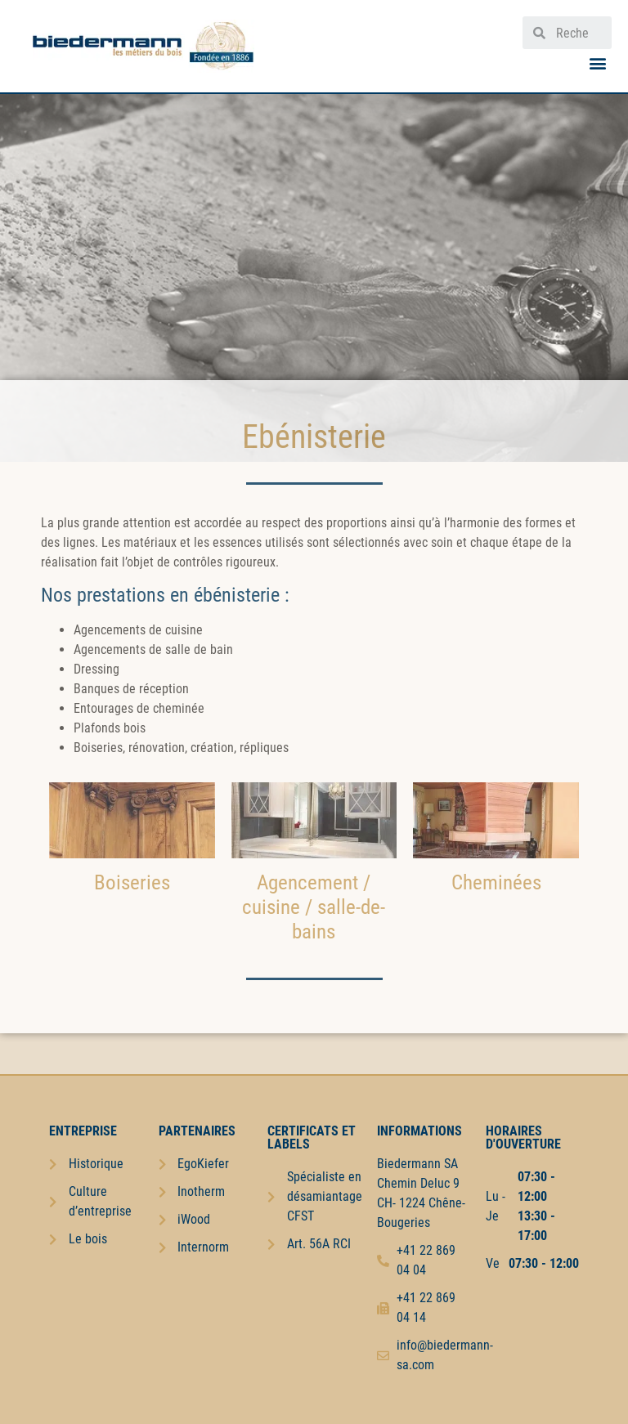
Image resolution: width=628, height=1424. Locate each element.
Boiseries (132, 882)
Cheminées (496, 882)
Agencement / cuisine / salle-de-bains (313, 907)
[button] (598, 62)
